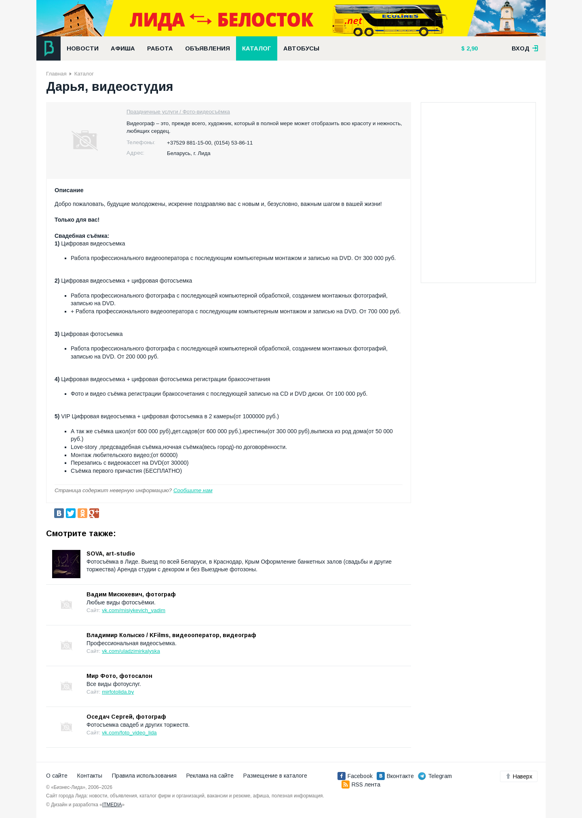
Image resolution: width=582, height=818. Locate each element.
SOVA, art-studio (110, 553)
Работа (160, 48)
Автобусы (301, 48)
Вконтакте (395, 776)
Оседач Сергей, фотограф (126, 716)
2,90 (471, 48)
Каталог (256, 48)
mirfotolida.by (118, 692)
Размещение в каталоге (275, 775)
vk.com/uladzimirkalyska (131, 651)
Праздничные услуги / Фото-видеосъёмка (178, 112)
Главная (56, 74)
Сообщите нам (193, 490)
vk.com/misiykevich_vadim (133, 610)
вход (525, 48)
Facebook (355, 776)
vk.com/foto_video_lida (129, 733)
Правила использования (144, 775)
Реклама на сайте (210, 775)
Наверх (518, 776)
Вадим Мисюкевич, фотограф (131, 594)
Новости (83, 48)
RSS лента (361, 784)
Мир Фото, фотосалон (119, 676)
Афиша (123, 48)
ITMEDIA (112, 805)
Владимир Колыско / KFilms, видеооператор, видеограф (171, 635)
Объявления (207, 48)
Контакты (89, 775)
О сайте (56, 775)
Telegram (435, 776)
